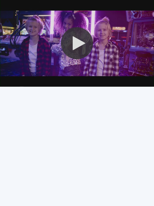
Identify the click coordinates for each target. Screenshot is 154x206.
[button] (77, 43)
